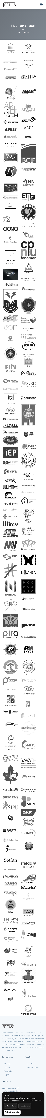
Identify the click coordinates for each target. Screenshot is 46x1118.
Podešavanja (25, 1106)
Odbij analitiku (10, 1106)
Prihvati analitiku (12, 1112)
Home (19, 32)
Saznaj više (38, 1100)
